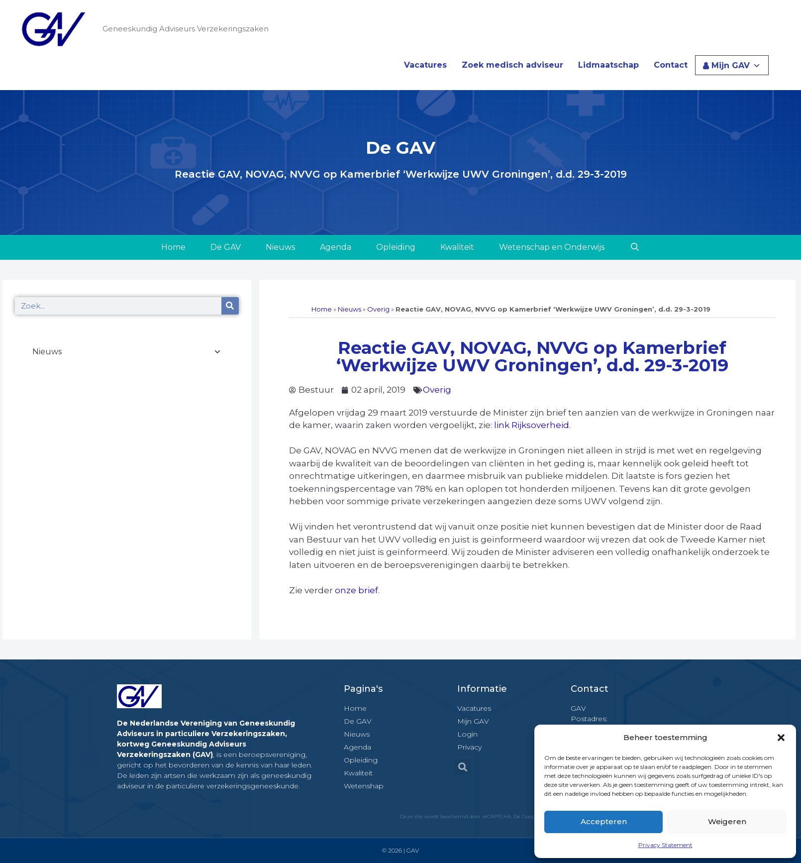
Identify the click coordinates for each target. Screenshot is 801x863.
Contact (671, 65)
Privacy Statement (665, 845)
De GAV (225, 247)
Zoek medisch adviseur (512, 65)
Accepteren (604, 821)
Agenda (335, 247)
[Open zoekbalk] (634, 247)
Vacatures (425, 65)
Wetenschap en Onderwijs (551, 247)
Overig (378, 309)
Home (173, 247)
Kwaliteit (457, 247)
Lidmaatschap (608, 65)
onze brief (356, 590)
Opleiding (395, 247)
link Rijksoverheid (531, 425)
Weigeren (727, 821)
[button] (781, 738)
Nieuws (280, 247)
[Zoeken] (230, 306)
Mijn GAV (736, 65)
